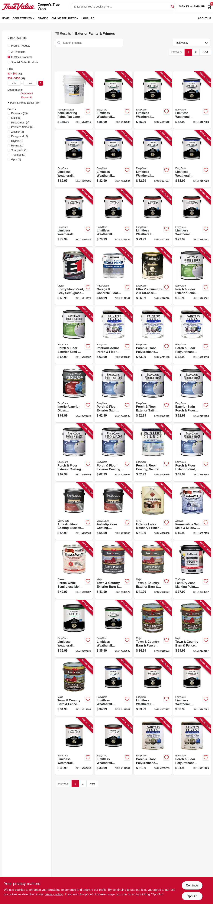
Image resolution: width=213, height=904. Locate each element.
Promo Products (20, 46)
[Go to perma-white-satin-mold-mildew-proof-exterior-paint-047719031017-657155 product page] (192, 511)
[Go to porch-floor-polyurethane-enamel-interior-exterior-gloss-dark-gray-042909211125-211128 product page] (153, 335)
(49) (19, 113)
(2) (22, 127)
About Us (204, 18)
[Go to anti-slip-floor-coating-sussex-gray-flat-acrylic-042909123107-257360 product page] (74, 511)
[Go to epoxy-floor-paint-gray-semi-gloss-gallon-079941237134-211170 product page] (74, 276)
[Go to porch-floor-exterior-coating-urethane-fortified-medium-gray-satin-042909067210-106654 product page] (74, 452)
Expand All (26, 97)
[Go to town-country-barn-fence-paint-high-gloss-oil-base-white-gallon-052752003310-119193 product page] (153, 628)
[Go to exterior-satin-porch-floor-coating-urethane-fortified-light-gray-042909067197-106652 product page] (192, 394)
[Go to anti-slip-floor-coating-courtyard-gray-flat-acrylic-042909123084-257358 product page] (114, 511)
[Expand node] (9, 102)
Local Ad (88, 18)
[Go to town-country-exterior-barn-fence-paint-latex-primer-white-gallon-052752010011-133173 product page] (114, 570)
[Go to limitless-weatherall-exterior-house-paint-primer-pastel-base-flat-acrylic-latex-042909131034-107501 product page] (192, 217)
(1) (17, 140)
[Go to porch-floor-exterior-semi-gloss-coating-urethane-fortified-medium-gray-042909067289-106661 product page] (192, 276)
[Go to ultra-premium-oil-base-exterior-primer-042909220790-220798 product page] (153, 276)
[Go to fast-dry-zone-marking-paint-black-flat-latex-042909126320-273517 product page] (192, 570)
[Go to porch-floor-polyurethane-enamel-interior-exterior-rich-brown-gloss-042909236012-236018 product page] (192, 335)
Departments (22, 18)
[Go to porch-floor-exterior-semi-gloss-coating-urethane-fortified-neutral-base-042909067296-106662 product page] (74, 335)
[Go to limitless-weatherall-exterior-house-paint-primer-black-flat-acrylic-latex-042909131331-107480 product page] (74, 217)
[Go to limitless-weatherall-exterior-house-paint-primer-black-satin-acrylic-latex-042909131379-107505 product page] (74, 159)
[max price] (30, 83)
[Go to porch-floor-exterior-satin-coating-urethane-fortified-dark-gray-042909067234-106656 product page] (153, 394)
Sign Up (199, 6)
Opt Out (192, 896)
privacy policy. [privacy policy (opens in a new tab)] (54, 894)
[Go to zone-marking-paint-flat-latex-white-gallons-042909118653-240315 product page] (74, 100)
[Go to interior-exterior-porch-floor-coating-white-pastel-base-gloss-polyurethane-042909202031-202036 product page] (114, 335)
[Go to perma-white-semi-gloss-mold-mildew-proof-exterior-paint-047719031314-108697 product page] (74, 570)
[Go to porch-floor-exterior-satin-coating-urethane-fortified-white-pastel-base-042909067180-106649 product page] (114, 394)
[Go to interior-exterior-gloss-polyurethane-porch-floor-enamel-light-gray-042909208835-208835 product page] (74, 394)
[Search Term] (123, 6)
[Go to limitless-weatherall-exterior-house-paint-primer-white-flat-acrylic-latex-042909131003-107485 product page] (114, 217)
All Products (18, 52)
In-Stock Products (21, 57)
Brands (43, 18)
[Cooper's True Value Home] (18, 6)
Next (205, 52)
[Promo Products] (9, 45)
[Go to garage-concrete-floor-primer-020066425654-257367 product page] (114, 276)
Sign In (184, 6)
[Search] (173, 6)
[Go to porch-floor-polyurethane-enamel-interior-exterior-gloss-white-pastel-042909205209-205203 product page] (153, 746)
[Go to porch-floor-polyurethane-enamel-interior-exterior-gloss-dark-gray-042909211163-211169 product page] (192, 746)
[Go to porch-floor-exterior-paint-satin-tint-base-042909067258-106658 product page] (192, 452)
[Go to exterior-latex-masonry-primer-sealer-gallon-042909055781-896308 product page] (153, 511)
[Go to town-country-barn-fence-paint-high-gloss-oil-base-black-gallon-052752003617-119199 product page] (74, 687)
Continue (192, 885)
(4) (20, 122)
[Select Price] (40, 83)
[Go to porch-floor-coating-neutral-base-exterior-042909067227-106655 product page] (153, 452)
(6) (16, 117)
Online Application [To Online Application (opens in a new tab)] (64, 18)
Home (6, 18)
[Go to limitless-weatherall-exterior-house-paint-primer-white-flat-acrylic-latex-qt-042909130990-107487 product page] (153, 687)
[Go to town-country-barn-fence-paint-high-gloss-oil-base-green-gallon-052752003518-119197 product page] (192, 628)
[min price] (14, 83)
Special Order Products (25, 62)
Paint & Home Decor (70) (25, 102)
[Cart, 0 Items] (209, 6)
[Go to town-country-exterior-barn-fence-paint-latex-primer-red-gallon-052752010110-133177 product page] (153, 570)
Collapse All (27, 93)
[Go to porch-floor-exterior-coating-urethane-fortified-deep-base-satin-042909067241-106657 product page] (114, 452)
